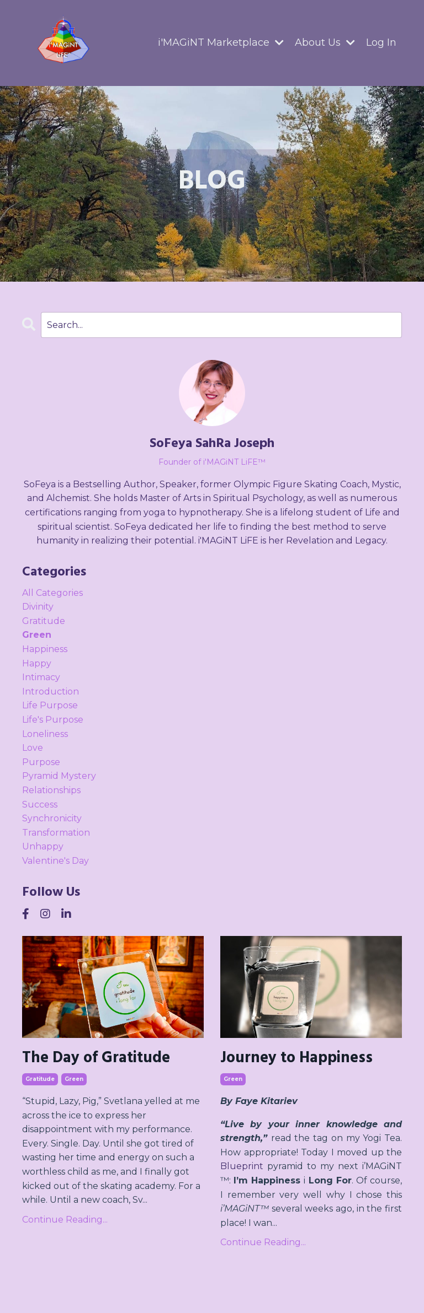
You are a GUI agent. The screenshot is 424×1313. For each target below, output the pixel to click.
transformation (56, 832)
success (39, 804)
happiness (44, 649)
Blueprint (241, 1166)
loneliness (45, 734)
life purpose (50, 705)
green (74, 1079)
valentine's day (55, 860)
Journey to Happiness (296, 1058)
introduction (50, 691)
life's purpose (52, 719)
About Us (325, 42)
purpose (41, 762)
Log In (381, 42)
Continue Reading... (65, 1219)
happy (36, 663)
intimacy (41, 677)
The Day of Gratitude (96, 1058)
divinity (38, 606)
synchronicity (52, 818)
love (32, 747)
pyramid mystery (59, 776)
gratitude (40, 1079)
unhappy (42, 846)
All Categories (52, 593)
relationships (51, 790)
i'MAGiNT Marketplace (221, 42)
